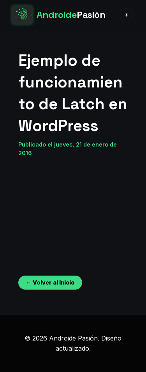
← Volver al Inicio (50, 282)
